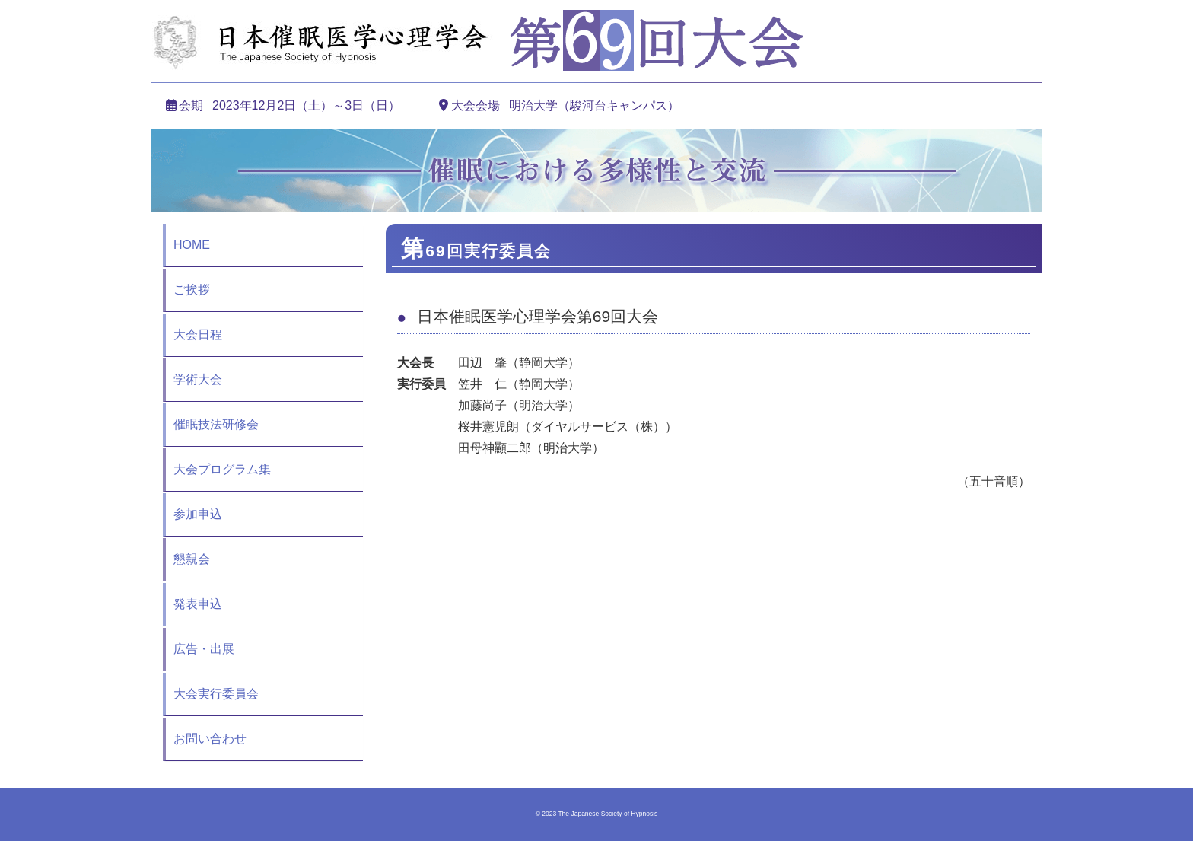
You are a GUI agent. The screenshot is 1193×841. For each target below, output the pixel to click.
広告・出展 (203, 648)
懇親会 (191, 559)
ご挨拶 (191, 289)
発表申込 (197, 603)
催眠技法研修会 (216, 424)
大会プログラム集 (222, 469)
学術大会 (197, 379)
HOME (191, 244)
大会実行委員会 (216, 693)
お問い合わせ (210, 738)
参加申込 (197, 514)
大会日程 (197, 334)
